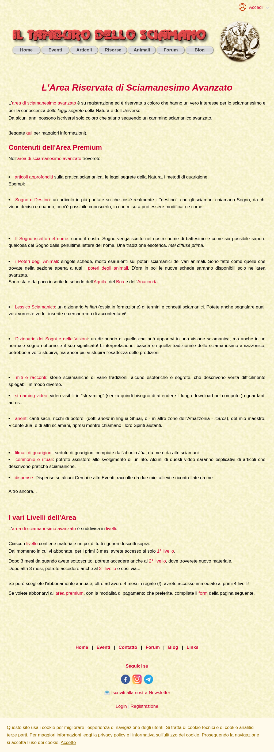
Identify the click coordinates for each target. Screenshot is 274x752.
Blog (173, 647)
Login (121, 706)
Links (192, 647)
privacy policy (111, 735)
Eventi (103, 647)
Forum (153, 647)
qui (29, 133)
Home (81, 647)
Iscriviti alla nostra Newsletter (137, 692)
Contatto (128, 647)
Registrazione (144, 706)
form (203, 593)
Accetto (68, 742)
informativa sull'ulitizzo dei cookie (165, 735)
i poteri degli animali (106, 268)
